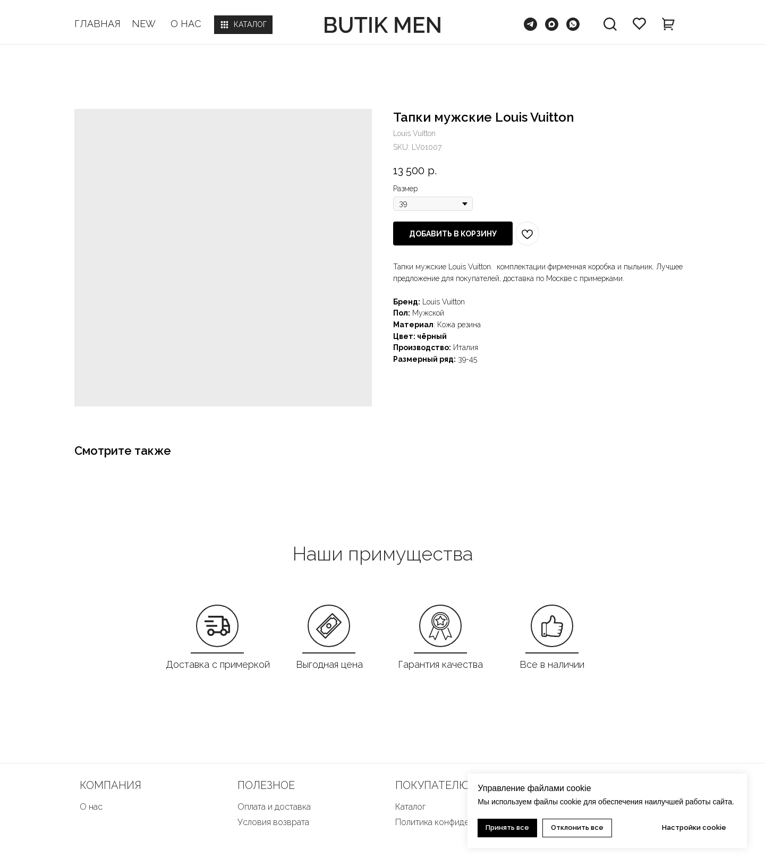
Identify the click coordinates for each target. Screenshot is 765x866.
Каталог (410, 807)
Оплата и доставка (274, 807)
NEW (144, 23)
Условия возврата (273, 822)
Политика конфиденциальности (457, 822)
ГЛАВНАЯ (97, 23)
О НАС (186, 23)
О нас (91, 807)
